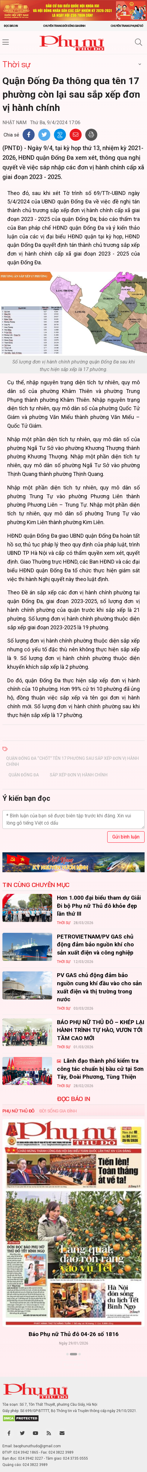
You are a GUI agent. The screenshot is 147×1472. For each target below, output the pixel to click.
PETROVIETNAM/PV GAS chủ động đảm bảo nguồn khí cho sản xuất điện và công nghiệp (95, 944)
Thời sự (16, 64)
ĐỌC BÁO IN (73, 1099)
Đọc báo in (11, 25)
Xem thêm (74, 1364)
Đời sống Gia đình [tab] (58, 1111)
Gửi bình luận (125, 837)
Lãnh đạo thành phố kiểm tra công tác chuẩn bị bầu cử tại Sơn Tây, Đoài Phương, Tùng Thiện (100, 1068)
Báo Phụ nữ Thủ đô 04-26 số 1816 (74, 1334)
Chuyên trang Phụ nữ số (127, 25)
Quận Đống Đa (23, 774)
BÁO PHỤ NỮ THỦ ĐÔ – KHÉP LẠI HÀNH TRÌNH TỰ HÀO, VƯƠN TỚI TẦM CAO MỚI (100, 1030)
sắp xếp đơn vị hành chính (79, 774)
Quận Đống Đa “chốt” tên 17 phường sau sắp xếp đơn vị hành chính (72, 761)
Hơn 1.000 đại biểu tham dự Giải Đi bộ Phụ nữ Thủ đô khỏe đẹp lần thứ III (99, 905)
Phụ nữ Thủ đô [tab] (18, 1111)
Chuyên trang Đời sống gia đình (64, 25)
